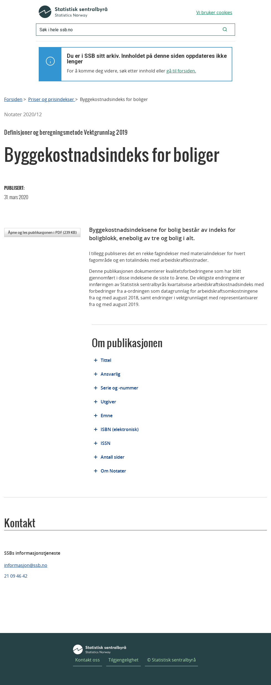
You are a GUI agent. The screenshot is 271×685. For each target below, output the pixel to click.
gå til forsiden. (181, 71)
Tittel (106, 360)
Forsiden (13, 99)
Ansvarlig (110, 374)
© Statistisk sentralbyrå (171, 660)
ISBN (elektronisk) (120, 429)
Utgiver (108, 402)
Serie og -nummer (119, 388)
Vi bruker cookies (214, 12)
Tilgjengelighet (123, 660)
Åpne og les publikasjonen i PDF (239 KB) (42, 232)
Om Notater (113, 471)
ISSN (106, 443)
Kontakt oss (87, 660)
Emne (107, 415)
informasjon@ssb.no (25, 565)
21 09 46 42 (15, 576)
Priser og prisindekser (51, 99)
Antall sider (112, 457)
